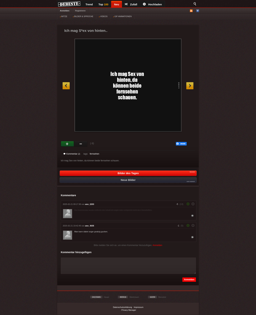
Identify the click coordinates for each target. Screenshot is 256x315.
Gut (67, 144)
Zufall (131, 4)
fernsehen (94, 154)
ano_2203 (89, 204)
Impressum (138, 307)
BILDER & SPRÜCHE (83, 16)
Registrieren (80, 11)
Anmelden (64, 11)
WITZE (63, 16)
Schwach (80, 144)
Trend (89, 4)
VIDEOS (103, 16)
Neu (116, 4)
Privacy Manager (128, 310)
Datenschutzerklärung (122, 307)
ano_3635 (89, 226)
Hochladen (152, 4)
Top (103, 4)
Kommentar (71, 154)
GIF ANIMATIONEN (122, 16)
